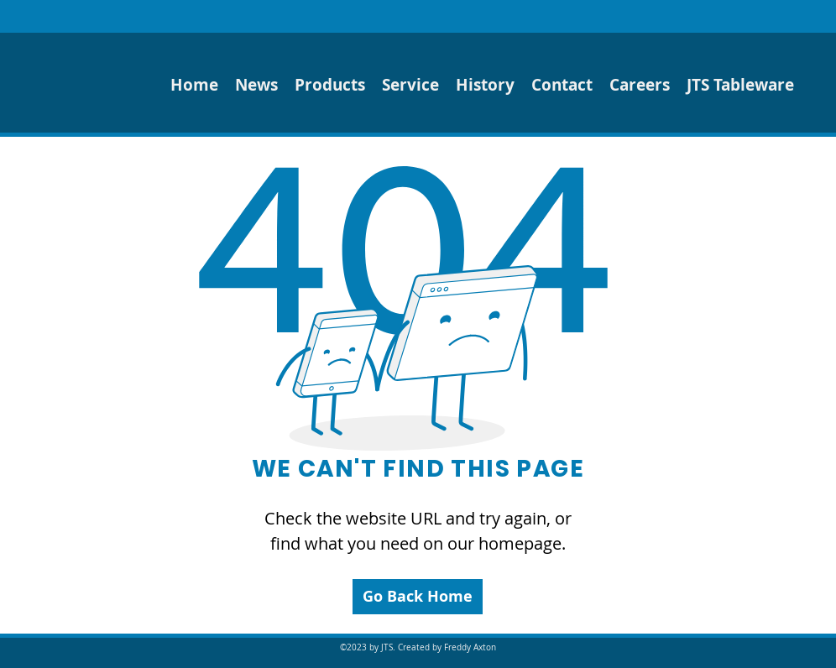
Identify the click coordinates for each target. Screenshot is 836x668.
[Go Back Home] (418, 596)
